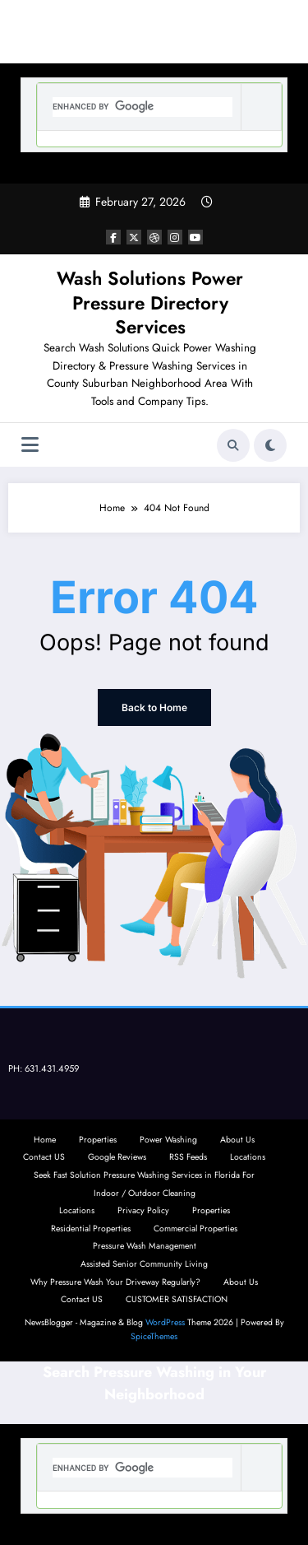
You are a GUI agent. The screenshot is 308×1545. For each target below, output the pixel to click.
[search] (142, 107)
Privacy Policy (143, 1210)
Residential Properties (91, 1228)
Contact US (44, 1157)
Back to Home (154, 707)
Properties (98, 1139)
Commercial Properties (195, 1228)
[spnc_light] (270, 445)
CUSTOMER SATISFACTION (177, 1299)
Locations (247, 1157)
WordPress (165, 1322)
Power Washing (168, 1139)
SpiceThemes (154, 1336)
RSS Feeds (188, 1157)
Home (45, 1139)
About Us (237, 1139)
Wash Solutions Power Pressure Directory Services (150, 302)
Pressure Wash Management (144, 1246)
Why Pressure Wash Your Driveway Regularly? (115, 1282)
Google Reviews (117, 1157)
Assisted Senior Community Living (144, 1264)
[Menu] (29, 445)
